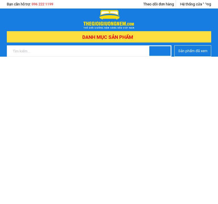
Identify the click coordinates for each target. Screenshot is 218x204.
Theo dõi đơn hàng (158, 4)
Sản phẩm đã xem (192, 51)
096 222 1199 (42, 4)
